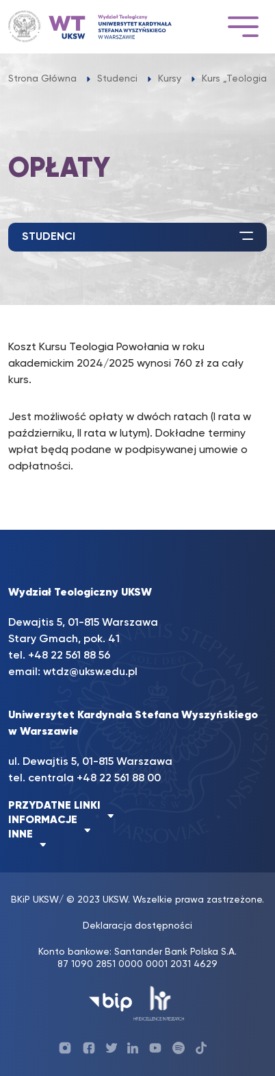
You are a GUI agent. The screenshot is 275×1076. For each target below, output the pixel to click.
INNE (20, 834)
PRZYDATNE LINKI (54, 805)
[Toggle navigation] (243, 26)
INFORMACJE (42, 820)
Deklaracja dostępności (137, 926)
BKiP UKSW (35, 900)
